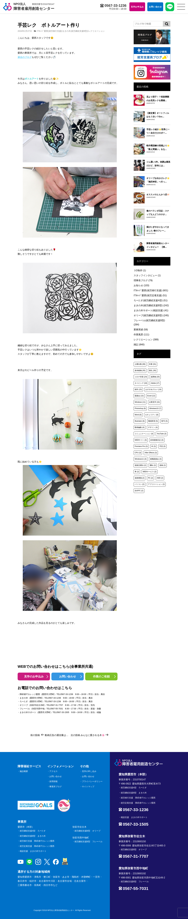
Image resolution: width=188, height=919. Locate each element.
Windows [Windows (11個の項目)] (140, 402)
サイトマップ (88, 786)
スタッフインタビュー (147, 275)
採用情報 (53, 781)
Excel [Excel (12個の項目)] (151, 396)
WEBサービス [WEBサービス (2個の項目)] (149, 472)
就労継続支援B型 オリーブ (87, 831)
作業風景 (141, 334)
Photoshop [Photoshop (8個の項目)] (140, 408)
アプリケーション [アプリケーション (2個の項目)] (156, 484)
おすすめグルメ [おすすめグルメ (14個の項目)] (153, 389)
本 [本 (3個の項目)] (153, 446)
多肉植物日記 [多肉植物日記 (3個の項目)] (156, 440)
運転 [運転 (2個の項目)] (153, 465)
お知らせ (141, 285)
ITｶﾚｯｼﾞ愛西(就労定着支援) (150, 295)
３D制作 (140, 270)
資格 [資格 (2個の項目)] (163, 465)
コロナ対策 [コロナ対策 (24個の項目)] (141, 377)
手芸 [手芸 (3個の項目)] (162, 446)
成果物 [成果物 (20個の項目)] (155, 377)
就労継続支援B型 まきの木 (33, 836)
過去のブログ (25, 57)
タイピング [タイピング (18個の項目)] (141, 383)
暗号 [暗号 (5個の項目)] (164, 421)
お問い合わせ (67, 676)
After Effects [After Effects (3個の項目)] (151, 453)
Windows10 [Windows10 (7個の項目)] (155, 408)
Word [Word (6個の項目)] (138, 415)
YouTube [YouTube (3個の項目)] (161, 434)
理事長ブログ (143, 280)
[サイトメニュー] (181, 7)
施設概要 (24, 771)
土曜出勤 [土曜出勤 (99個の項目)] (140, 364)
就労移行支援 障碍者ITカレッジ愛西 (37, 841)
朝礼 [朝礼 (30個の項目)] (152, 370)
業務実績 (141, 329)
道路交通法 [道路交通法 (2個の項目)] (140, 465)
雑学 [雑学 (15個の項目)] (138, 389)
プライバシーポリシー (92, 781)
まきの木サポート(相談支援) (151, 310)
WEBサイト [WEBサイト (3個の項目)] (141, 440)
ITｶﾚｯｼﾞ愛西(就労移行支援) (49, 31)
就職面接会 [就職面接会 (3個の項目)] (155, 459)
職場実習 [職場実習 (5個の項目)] (153, 421)
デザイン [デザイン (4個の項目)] (153, 427)
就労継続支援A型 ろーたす (33, 831)
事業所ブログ (55, 786)
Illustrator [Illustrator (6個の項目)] (140, 421)
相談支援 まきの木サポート (33, 851)
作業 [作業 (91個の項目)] (152, 364)
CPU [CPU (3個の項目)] (138, 453)
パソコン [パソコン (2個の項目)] (139, 484)
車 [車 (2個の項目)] (137, 472)
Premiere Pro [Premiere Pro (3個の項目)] (141, 446)
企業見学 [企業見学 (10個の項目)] (154, 402)
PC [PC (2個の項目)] (150, 478)
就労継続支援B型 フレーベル (88, 841)
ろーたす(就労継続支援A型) (150, 300)
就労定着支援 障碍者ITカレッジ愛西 (37, 846)
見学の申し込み (89, 771)
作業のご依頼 (101, 676)
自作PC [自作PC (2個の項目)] (139, 491)
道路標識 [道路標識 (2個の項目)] (139, 478)
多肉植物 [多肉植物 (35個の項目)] (140, 370)
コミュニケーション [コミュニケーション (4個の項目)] (144, 434)
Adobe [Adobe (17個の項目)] (155, 383)
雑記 (139, 344)
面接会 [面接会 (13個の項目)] (139, 396)
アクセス (53, 771)
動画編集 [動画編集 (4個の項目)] (139, 427)
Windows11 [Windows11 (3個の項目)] (140, 459)
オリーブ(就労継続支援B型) (151, 315)
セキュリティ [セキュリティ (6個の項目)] (151, 415)
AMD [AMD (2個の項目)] (160, 478)
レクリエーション (96, 31)
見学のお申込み (34, 676)
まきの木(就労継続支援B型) (75, 31)
